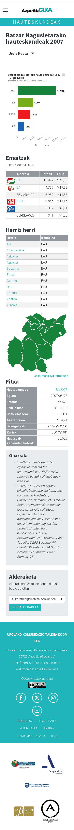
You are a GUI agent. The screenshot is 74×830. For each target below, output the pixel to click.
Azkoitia (12, 256)
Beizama (13, 268)
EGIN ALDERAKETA (25, 607)
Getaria (12, 281)
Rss (53, 736)
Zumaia (12, 305)
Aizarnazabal (15, 250)
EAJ (19, 180)
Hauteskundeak (37, 22)
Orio (9, 287)
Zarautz (12, 293)
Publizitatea (28, 728)
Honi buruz (25, 721)
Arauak (49, 728)
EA (18, 187)
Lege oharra (48, 721)
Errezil (11, 275)
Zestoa (12, 299)
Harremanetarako (31, 736)
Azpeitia (12, 262)
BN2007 (61, 390)
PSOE (20, 201)
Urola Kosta (21, 53)
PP (19, 208)
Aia (9, 244)
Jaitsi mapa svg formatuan (51, 375)
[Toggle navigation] (5, 9)
